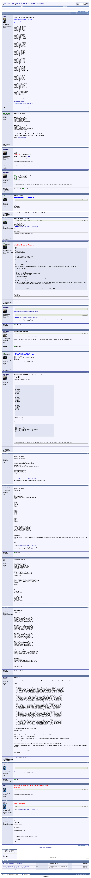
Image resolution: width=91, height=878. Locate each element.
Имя (77, 3)
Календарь (65, 6)
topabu (23, 107)
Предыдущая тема (42, 847)
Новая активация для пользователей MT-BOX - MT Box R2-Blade (12, 863)
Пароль (77, 4)
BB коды (4, 854)
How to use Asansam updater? (19, 101)
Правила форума (5, 857)
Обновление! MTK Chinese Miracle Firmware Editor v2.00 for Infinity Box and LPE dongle (16, 866)
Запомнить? (86, 3)
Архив (86, 874)
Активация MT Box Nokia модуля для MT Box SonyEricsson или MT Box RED (14, 867)
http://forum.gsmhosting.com (19, 440)
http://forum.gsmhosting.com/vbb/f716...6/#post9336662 (27, 478)
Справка (21, 6)
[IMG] (3, 855)
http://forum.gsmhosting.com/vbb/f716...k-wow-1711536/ (28, 809)
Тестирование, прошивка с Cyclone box (8, 864)
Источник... (16, 771)
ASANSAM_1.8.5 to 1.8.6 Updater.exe (20, 98)
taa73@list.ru (16, 205)
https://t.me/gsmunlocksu (22, 137)
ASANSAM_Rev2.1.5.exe (18, 439)
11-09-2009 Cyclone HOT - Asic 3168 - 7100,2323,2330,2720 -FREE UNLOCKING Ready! (16, 869)
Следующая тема (48, 847)
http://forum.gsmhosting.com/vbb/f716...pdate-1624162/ (28, 317)
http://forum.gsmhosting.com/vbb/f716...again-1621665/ (28, 311)
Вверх (89, 874)
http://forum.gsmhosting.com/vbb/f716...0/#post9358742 (27, 545)
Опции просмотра (84, 13)
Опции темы (73, 13)
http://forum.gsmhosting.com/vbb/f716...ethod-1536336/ (28, 226)
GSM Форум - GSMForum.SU (7, 3)
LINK (24, 224)
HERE (28, 156)
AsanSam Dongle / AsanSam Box (40, 3)
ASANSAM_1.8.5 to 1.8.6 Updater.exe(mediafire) (22, 99)
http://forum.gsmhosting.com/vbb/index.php (25, 103)
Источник (15, 202)
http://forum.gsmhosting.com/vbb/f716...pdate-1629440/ (27, 336)
